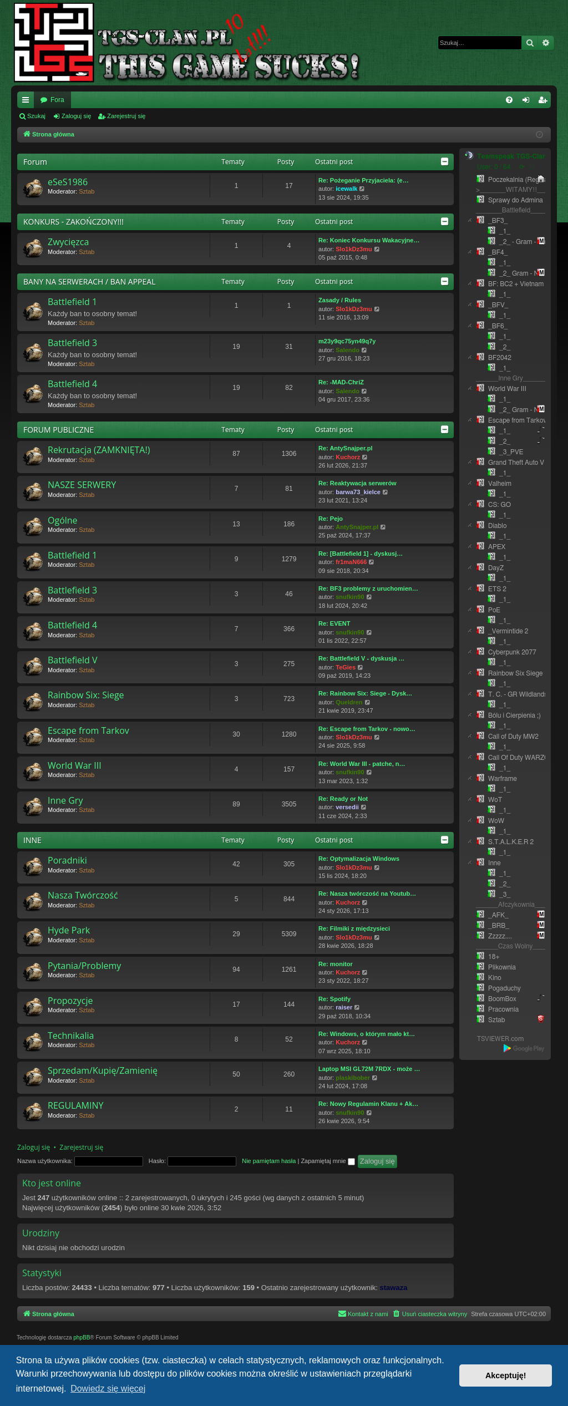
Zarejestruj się (126, 116)
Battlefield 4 (72, 384)
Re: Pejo (330, 518)
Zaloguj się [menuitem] (528, 102)
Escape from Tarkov (88, 730)
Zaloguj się (76, 116)
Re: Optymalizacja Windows (358, 858)
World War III (75, 765)
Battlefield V (73, 660)
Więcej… (28, 102)
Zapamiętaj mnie (327, 1161)
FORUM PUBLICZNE (58, 429)
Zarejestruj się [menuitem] (545, 102)
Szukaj (36, 116)
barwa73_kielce (358, 492)
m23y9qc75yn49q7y (347, 341)
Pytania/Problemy (84, 966)
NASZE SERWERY (82, 485)
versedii (347, 807)
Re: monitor (335, 964)
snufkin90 (350, 596)
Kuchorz (348, 457)
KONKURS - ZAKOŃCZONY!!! (73, 221)
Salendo (347, 350)
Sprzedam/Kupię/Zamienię (103, 1070)
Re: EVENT (334, 623)
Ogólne (63, 520)
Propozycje (70, 1000)
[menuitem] (509, 100)
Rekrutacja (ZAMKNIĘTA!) (99, 450)
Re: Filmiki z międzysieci (354, 928)
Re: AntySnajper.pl (345, 448)
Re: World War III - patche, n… (361, 763)
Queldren (349, 702)
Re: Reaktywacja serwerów (357, 483)
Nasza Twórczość (83, 895)
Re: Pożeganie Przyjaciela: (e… (363, 180)
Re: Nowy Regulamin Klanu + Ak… (368, 1103)
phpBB (81, 1337)
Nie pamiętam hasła (269, 1161)
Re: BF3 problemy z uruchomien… (368, 588)
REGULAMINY (75, 1105)
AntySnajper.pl (357, 527)
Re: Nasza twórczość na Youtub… (367, 893)
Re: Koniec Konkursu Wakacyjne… (368, 240)
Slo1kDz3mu (354, 249)
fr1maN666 (351, 562)
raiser (344, 1007)
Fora (57, 100)
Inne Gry (65, 800)
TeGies (346, 667)
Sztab (86, 191)
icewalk (346, 188)
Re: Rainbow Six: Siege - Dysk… (365, 693)
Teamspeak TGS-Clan (511, 156)
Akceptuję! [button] (505, 1375)
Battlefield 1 (72, 302)
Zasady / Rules (339, 300)
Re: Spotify (334, 999)
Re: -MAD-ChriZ (341, 382)
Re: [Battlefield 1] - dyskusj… (360, 553)
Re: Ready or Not (343, 798)
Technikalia (71, 1035)
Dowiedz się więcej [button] (107, 1388)
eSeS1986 (68, 182)
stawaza (394, 1287)
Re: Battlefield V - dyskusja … (361, 658)
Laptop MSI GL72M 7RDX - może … (369, 1068)
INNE (32, 840)
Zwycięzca (68, 242)
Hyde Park (69, 930)
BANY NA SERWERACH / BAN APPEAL (89, 281)
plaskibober (353, 1077)
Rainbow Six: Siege (86, 695)
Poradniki (67, 860)
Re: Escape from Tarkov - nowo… (366, 728)
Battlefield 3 (72, 343)
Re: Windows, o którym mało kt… (366, 1034)
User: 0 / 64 (493, 167)
